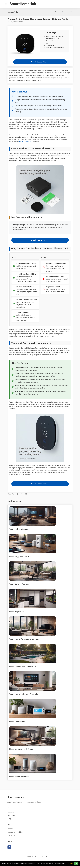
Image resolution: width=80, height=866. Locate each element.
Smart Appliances (16, 611)
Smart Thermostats (25, 141)
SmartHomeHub (15, 797)
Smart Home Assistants (19, 776)
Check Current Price (40, 62)
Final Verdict (50, 45)
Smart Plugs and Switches (20, 556)
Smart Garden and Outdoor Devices (24, 666)
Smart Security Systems (19, 584)
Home (51, 12)
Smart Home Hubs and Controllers (24, 694)
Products (58, 12)
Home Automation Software (21, 749)
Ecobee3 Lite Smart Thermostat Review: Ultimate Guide (37, 19)
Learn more (69, 863)
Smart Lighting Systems (19, 529)
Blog (9, 819)
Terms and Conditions (15, 832)
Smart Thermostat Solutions (54, 36)
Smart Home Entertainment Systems (24, 639)
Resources (11, 815)
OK (76, 863)
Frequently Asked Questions (55, 47)
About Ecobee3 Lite (52, 39)
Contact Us (11, 835)
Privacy (10, 829)
